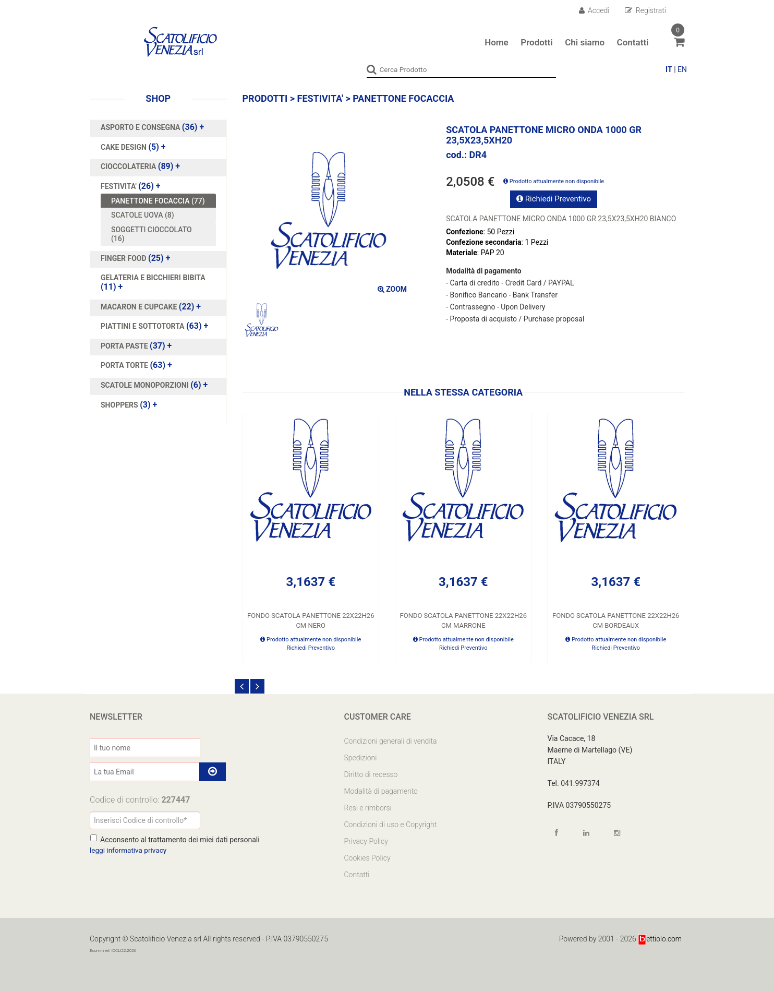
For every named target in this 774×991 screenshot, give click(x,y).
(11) (153, 282)
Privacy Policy (366, 841)
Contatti (633, 42)
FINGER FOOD (124, 258)
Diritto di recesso (371, 774)
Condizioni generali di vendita (390, 741)
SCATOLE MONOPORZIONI (145, 385)
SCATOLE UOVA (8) (142, 215)
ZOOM (392, 288)
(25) (135, 258)
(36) (152, 127)
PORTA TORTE (125, 365)
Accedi (594, 10)
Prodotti (536, 42)
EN (682, 69)
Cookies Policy (367, 858)
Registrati (645, 10)
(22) (151, 306)
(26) (131, 186)
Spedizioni (360, 758)
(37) (136, 346)
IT (669, 69)
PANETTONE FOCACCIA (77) (158, 200)
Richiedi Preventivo (553, 199)
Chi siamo (584, 42)
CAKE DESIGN (124, 146)
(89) (140, 166)
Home (497, 42)
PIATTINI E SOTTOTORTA (143, 326)
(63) (154, 326)
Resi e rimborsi (368, 808)
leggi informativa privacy (129, 850)
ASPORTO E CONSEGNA (141, 127)
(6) (154, 385)
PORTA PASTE (125, 346)
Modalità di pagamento (381, 791)
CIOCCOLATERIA (129, 166)
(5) (133, 146)
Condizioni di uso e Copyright (390, 824)
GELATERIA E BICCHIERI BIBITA (153, 277)
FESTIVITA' (119, 186)
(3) (129, 404)
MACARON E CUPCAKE (140, 306)
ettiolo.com (659, 939)
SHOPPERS (120, 404)
